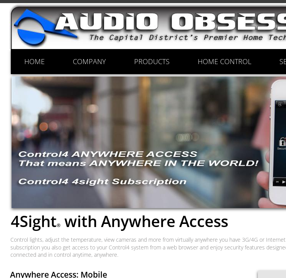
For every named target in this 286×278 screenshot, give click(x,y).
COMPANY (89, 61)
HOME (34, 61)
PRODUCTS (152, 61)
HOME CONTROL (224, 61)
